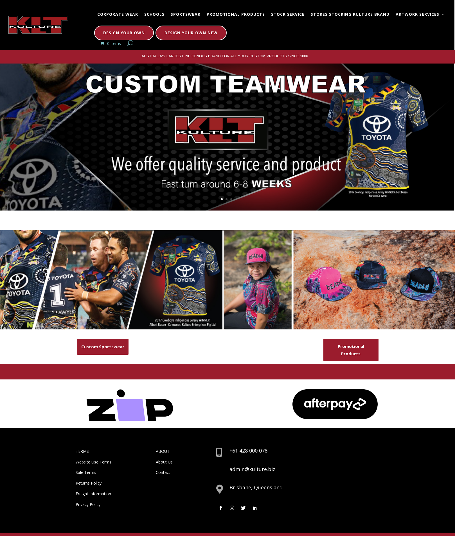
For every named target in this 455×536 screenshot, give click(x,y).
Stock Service (288, 14)
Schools (154, 14)
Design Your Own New (191, 32)
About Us (164, 462)
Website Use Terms (93, 462)
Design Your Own (124, 32)
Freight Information (93, 493)
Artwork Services (417, 14)
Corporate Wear (117, 14)
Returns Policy (89, 483)
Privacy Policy (88, 504)
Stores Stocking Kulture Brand (350, 14)
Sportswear (186, 14)
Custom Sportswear (102, 346)
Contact (163, 472)
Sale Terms (86, 472)
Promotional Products (236, 14)
